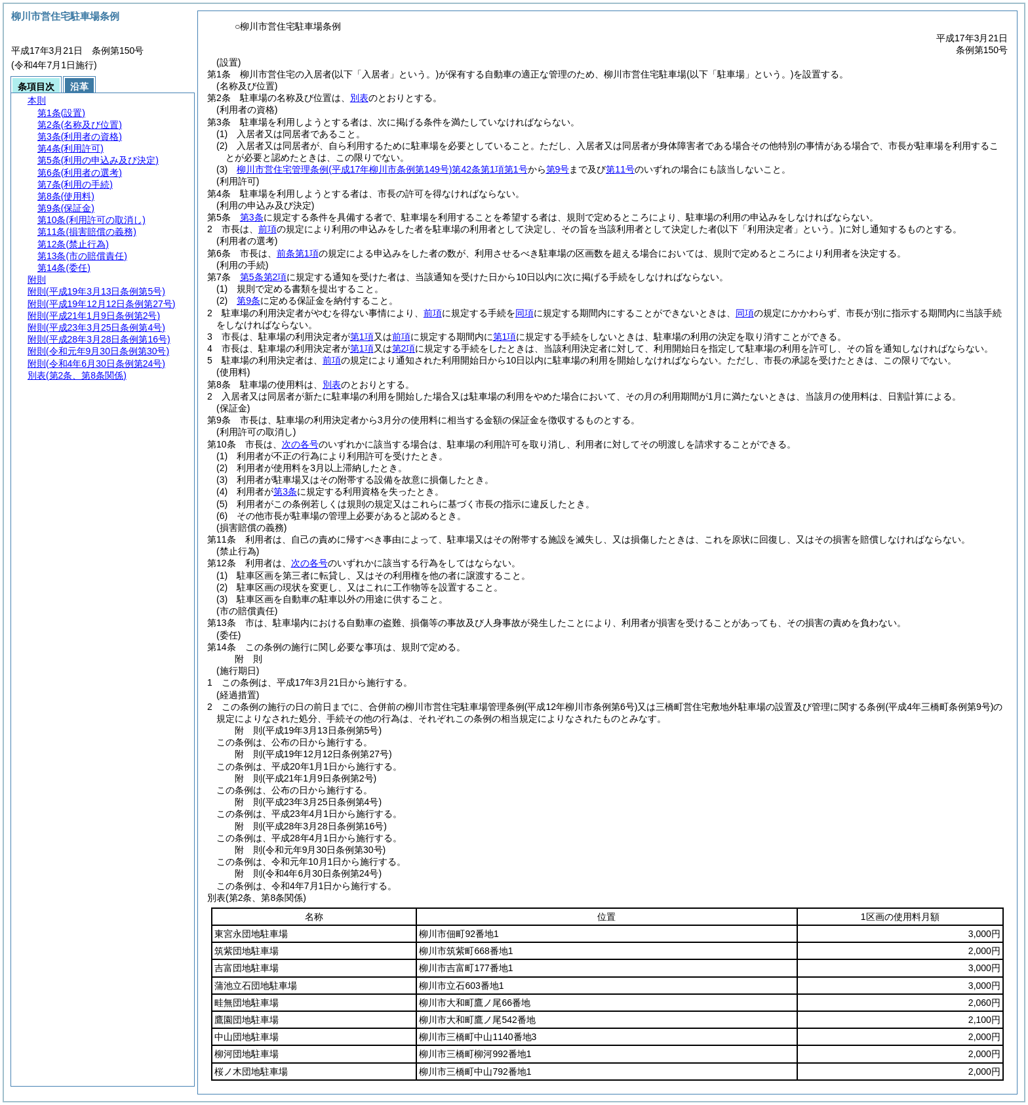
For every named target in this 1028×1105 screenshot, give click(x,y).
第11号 (620, 169)
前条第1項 (298, 253)
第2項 (404, 348)
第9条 (248, 300)
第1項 (362, 336)
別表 (359, 98)
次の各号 (300, 444)
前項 (267, 229)
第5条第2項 (263, 277)
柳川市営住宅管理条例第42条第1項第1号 (382, 169)
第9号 (558, 169)
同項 (524, 313)
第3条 (252, 217)
